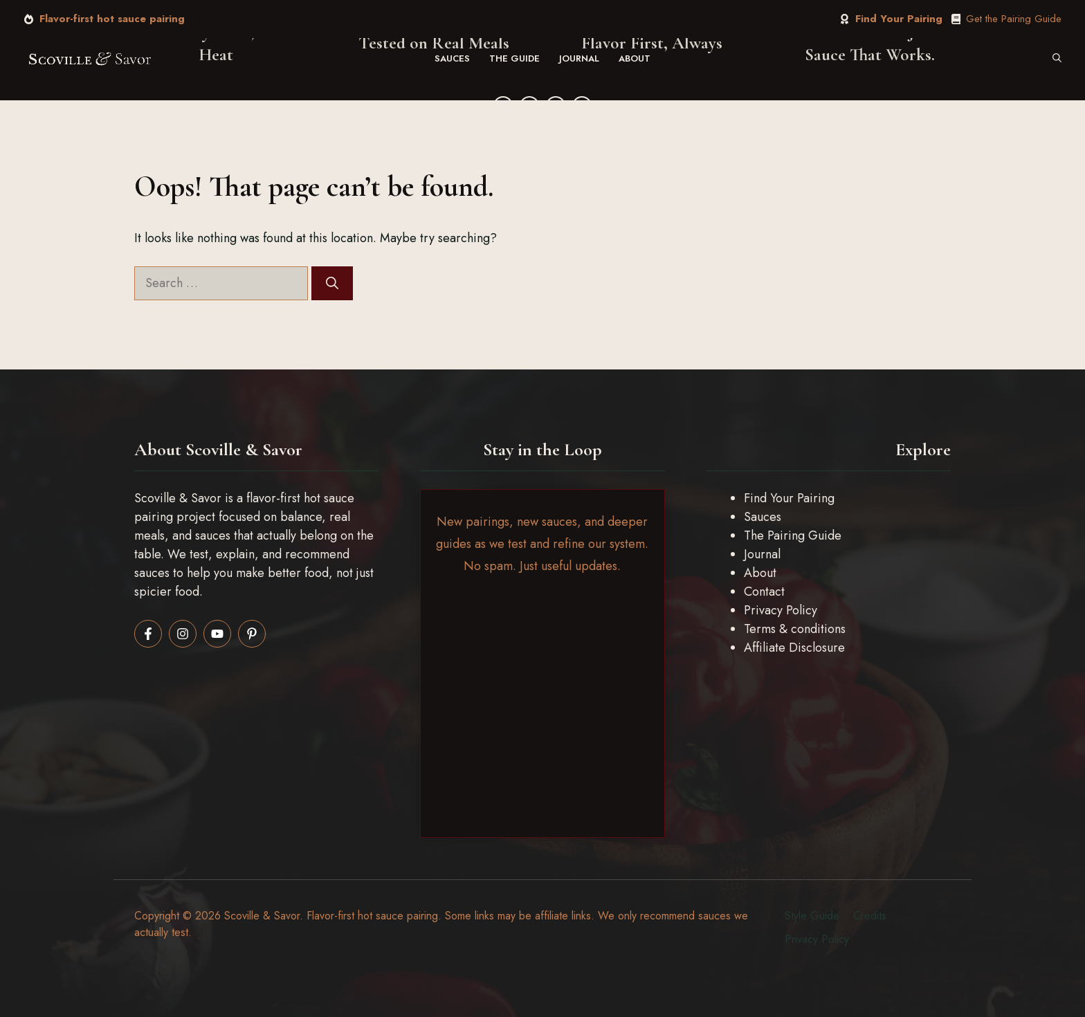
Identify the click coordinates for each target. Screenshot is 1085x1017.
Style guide (812, 916)
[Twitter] (529, 106)
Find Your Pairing (898, 18)
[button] (1057, 59)
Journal (579, 58)
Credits (869, 916)
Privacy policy (817, 939)
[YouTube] (582, 106)
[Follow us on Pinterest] (252, 634)
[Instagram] (555, 106)
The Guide (514, 58)
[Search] (332, 283)
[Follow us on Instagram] (183, 634)
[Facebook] (503, 106)
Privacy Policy (780, 610)
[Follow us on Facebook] (148, 634)
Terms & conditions (795, 629)
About (634, 58)
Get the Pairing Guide (1013, 18)
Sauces (452, 58)
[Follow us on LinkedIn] (217, 634)
